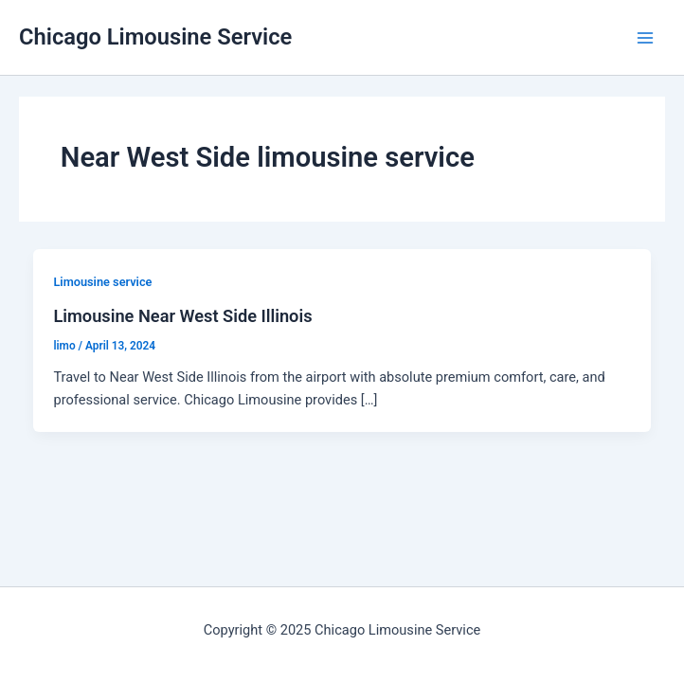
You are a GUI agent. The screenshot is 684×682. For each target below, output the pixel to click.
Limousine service (102, 282)
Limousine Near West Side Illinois (182, 316)
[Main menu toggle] (645, 38)
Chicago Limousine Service (155, 37)
